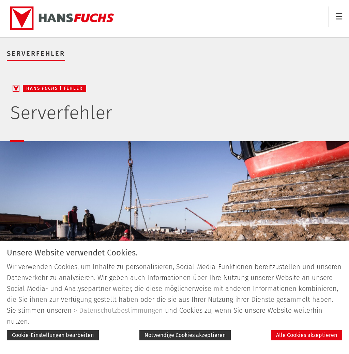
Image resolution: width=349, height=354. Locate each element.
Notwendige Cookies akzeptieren (185, 335)
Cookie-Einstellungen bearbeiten (53, 335)
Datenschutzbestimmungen (121, 310)
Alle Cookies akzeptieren (306, 335)
